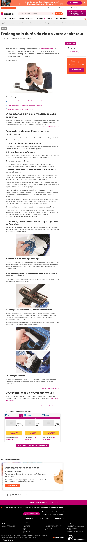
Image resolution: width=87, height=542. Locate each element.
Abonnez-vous (60, 518)
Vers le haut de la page (50, 127)
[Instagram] (4, 540)
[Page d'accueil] (1, 507)
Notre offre (48, 528)
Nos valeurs (70, 525)
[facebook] (1, 540)
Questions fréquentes (52, 530)
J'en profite (74, 3)
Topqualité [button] (10, 415)
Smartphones (27, 525)
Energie (25, 528)
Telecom (25, 530)
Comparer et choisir (52, 23)
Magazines (29, 518)
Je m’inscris (54, 502)
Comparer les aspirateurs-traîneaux (76, 52)
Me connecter (12, 438)
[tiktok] (8, 540)
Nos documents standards (53, 525)
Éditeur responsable (7, 537)
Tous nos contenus (29, 533)
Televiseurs (26, 526)
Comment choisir (36, 23)
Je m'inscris (76, 70)
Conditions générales (33, 535)
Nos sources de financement (76, 526)
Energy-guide (63, 8)
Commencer (12, 485)
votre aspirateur (47, 49)
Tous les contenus (68, 23)
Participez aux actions (8, 526)
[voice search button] (53, 13)
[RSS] (13, 540)
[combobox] (40, 13)
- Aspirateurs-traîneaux (21, 38)
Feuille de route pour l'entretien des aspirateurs (24, 105)
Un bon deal (73, 8)
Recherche (59, 13)
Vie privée (44, 535)
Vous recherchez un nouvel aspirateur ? (21, 109)
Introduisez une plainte (8, 525)
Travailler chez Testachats (75, 531)
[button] (16, 418)
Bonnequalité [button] (29, 415)
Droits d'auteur (19, 537)
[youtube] (10, 540)
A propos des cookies (19, 535)
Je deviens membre (14, 433)
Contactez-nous (9, 8)
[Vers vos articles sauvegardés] (2, 38)
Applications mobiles (44, 519)
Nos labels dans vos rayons (75, 530)
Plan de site (26, 531)
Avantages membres (51, 526)
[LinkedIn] (6, 540)
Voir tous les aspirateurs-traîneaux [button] (32, 445)
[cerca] (34, 13)
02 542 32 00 (31, 514)
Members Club (51, 8)
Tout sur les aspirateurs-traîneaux (14, 23)
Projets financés (72, 528)
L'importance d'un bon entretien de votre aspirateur (25, 101)
